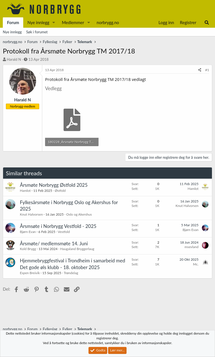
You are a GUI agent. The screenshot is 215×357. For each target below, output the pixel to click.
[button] (54, 22)
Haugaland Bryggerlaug (77, 249)
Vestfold (64, 232)
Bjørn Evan (28, 232)
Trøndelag (71, 273)
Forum (13, 22)
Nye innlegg (38, 22)
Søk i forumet (37, 32)
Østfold (60, 190)
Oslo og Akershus (79, 214)
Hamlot (25, 190)
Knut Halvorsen (31, 214)
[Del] (199, 70)
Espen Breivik (30, 273)
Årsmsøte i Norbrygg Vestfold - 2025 (58, 226)
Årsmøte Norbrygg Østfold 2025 (54, 185)
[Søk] (206, 22)
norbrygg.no (108, 22)
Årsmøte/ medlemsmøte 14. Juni (54, 243)
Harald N (14, 59)
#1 (207, 70)
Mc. (195, 264)
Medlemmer (73, 22)
